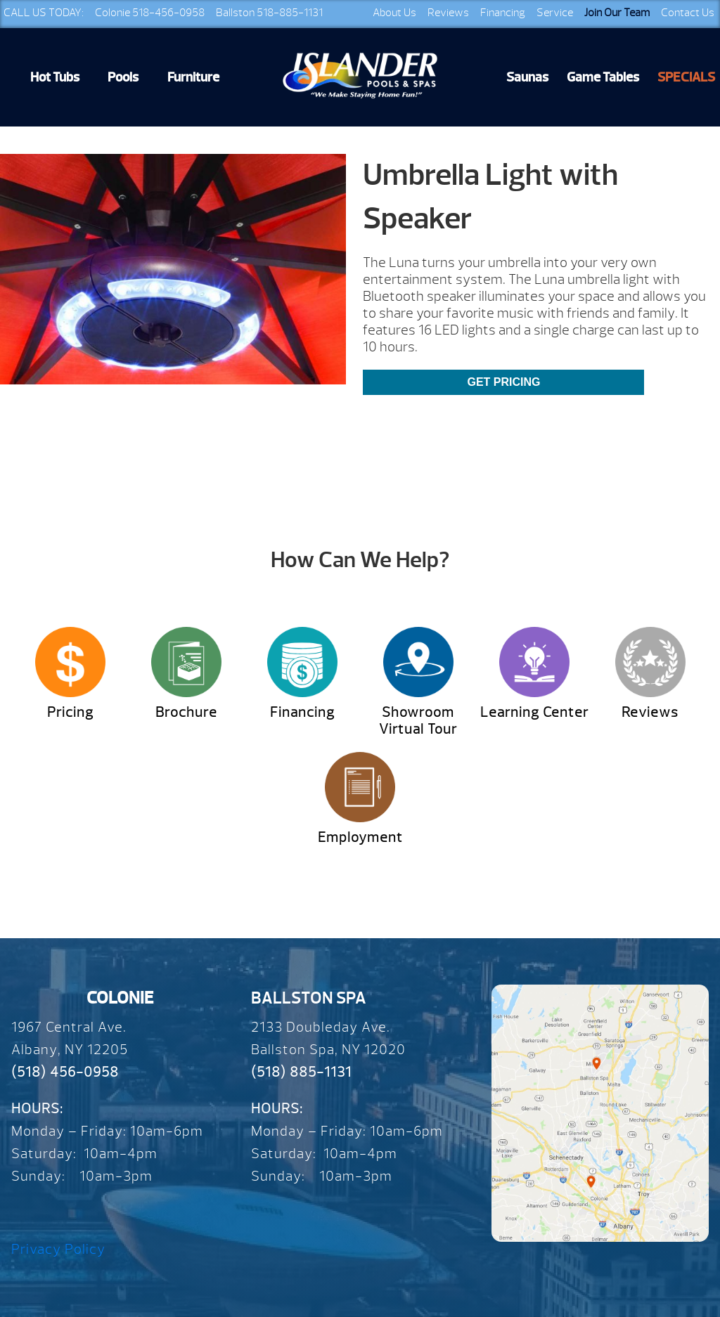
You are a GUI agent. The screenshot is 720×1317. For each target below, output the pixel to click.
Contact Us (687, 13)
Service (554, 13)
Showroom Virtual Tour (418, 720)
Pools (123, 77)
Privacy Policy (58, 1249)
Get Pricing (503, 382)
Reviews (448, 13)
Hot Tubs (54, 77)
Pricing (70, 712)
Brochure (186, 712)
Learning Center (534, 712)
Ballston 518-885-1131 (269, 13)
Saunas (527, 77)
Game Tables (603, 77)
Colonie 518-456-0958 (150, 13)
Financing (502, 13)
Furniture (193, 77)
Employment (360, 837)
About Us (394, 13)
